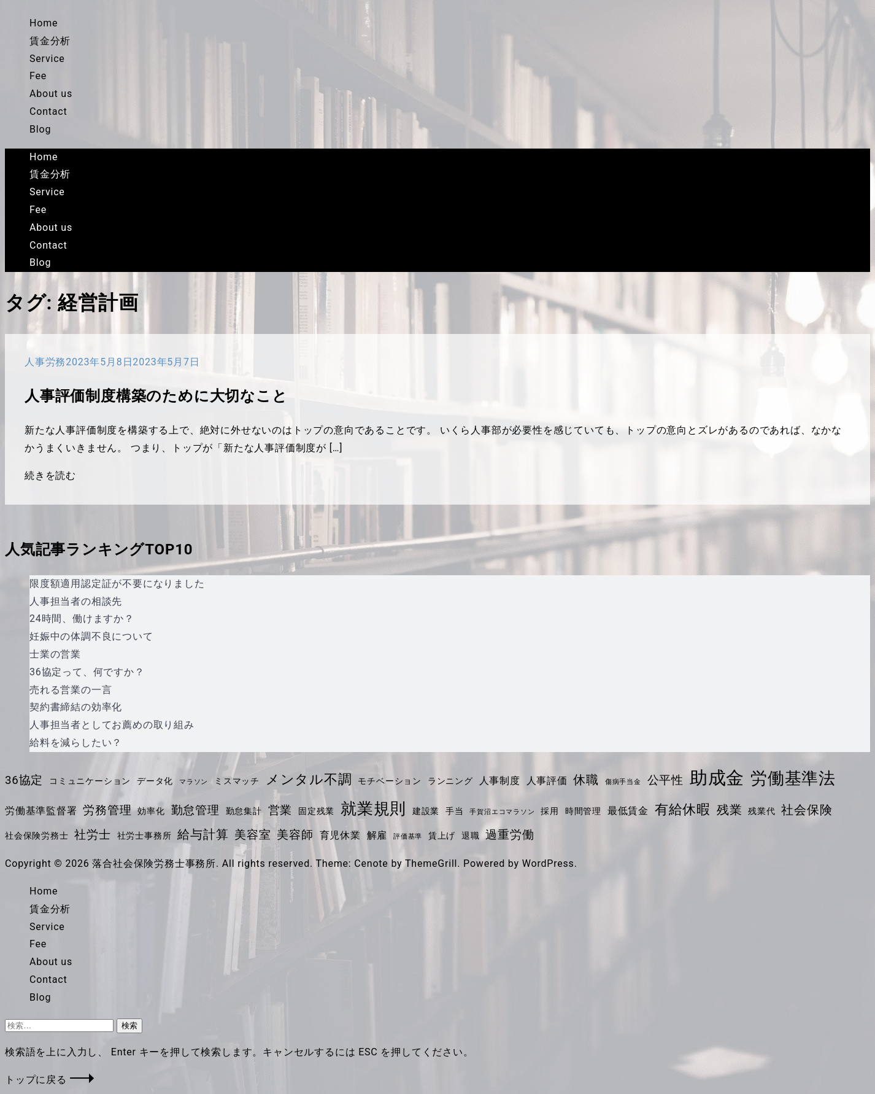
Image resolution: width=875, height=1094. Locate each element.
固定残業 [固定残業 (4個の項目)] (316, 811)
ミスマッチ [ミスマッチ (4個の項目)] (237, 781)
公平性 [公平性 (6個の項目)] (665, 780)
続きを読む (50, 475)
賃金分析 (50, 41)
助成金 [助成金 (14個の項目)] (717, 777)
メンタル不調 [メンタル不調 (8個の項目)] (309, 779)
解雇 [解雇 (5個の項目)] (377, 835)
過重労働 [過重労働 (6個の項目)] (509, 835)
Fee (38, 76)
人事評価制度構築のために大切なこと (156, 396)
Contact (48, 111)
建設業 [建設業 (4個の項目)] (425, 811)
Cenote (371, 863)
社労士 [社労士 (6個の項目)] (92, 835)
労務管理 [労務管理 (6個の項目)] (107, 810)
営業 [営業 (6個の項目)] (280, 810)
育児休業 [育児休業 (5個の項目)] (340, 835)
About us (50, 93)
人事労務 (45, 362)
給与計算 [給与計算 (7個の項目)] (202, 834)
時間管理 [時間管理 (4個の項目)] (583, 811)
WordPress (548, 863)
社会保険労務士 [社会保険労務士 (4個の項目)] (37, 835)
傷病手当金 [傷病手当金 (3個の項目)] (623, 782)
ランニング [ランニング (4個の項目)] (450, 781)
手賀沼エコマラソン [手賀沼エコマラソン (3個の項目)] (501, 812)
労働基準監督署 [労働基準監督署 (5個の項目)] (41, 811)
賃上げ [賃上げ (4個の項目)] (441, 835)
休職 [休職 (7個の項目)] (586, 779)
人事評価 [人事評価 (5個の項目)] (547, 780)
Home (43, 23)
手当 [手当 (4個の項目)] (454, 811)
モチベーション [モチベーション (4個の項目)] (390, 781)
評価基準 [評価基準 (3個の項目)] (407, 836)
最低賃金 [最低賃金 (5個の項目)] (628, 811)
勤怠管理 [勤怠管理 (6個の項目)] (195, 810)
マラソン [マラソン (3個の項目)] (193, 782)
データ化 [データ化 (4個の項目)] (155, 781)
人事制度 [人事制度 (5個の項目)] (499, 780)
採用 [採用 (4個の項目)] (550, 811)
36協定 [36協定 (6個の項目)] (24, 780)
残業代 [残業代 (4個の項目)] (761, 811)
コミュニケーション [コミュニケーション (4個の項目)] (90, 781)
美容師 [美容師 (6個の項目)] (295, 835)
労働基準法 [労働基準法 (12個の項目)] (793, 778)
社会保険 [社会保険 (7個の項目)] (806, 809)
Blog (40, 129)
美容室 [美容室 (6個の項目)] (252, 835)
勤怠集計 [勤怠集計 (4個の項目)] (244, 811)
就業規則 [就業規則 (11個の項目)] (373, 808)
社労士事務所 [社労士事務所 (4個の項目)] (144, 835)
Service (47, 58)
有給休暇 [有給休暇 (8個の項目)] (683, 809)
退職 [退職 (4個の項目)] (470, 835)
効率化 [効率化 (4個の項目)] (150, 811)
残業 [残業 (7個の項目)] (729, 809)
